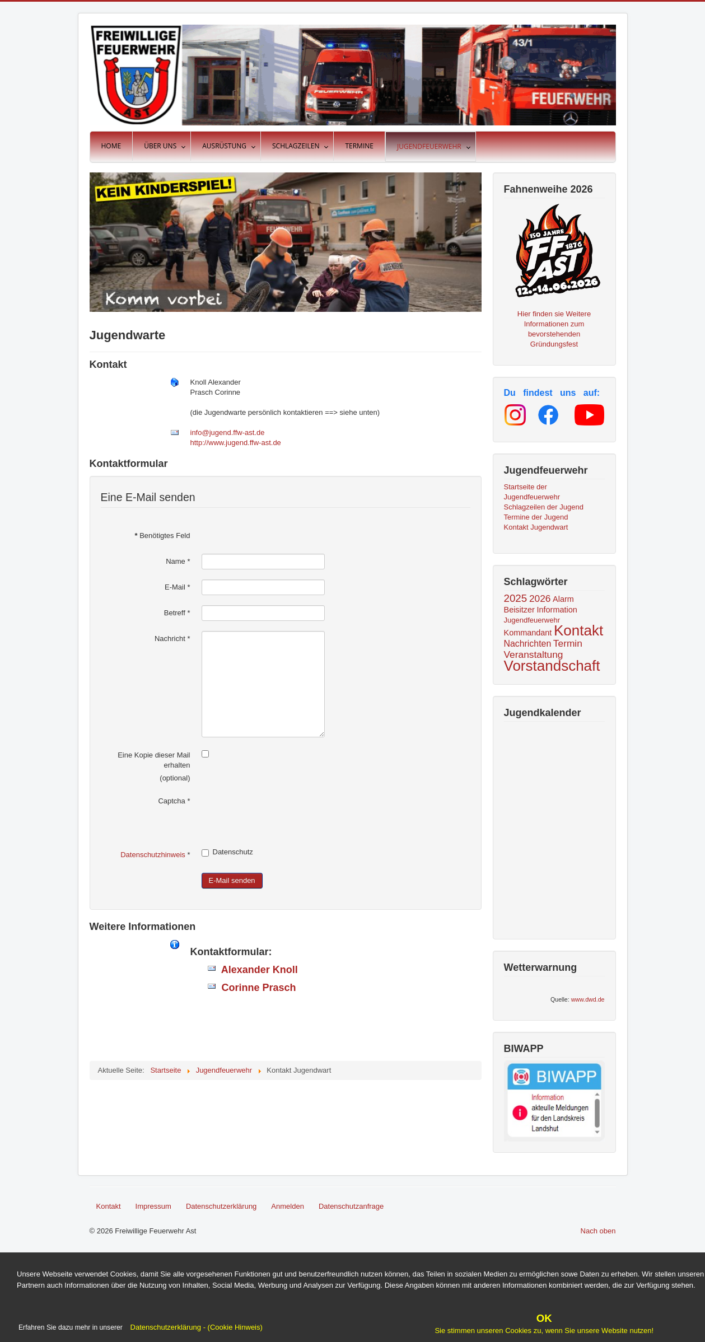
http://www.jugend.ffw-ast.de (235, 442)
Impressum (153, 1206)
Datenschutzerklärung (221, 1206)
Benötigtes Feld (162, 535)
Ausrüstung (224, 146)
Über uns (160, 146)
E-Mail (177, 587)
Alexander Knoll (257, 969)
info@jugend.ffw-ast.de (227, 432)
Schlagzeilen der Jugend (543, 507)
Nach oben (598, 1231)
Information (557, 609)
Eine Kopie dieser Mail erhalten (154, 760)
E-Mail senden (232, 880)
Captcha (174, 801)
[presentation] (287, 815)
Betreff (177, 613)
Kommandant (528, 632)
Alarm (563, 599)
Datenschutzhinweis (152, 854)
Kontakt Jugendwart (536, 527)
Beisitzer (519, 609)
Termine (359, 146)
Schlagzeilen (295, 146)
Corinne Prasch (256, 987)
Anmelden (287, 1206)
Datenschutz (227, 852)
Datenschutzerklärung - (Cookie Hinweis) (195, 1327)
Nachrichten (528, 643)
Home (111, 146)
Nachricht (172, 638)
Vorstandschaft (552, 665)
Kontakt (578, 630)
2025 (515, 598)
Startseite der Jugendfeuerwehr (532, 492)
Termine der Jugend (536, 517)
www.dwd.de (588, 999)
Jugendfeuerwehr (429, 146)
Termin (567, 643)
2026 (540, 598)
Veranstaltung (533, 654)
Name (178, 561)
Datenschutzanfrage (351, 1206)
